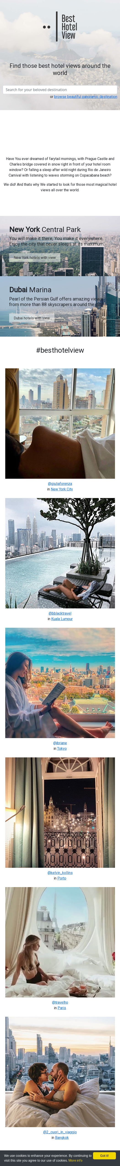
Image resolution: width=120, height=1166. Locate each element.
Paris (62, 1008)
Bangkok (62, 1137)
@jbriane (60, 743)
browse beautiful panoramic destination (85, 97)
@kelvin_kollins (60, 873)
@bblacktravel (60, 613)
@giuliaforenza (60, 483)
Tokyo (62, 748)
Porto (61, 878)
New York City (62, 489)
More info (76, 1160)
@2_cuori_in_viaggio (60, 1132)
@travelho (60, 1002)
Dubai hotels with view (32, 318)
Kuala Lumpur (62, 619)
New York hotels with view (35, 257)
